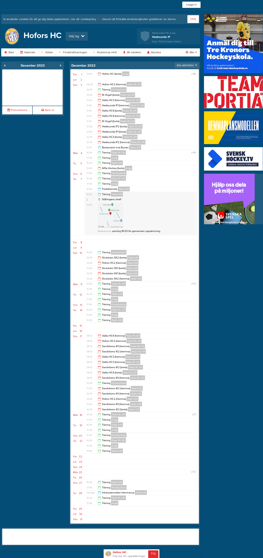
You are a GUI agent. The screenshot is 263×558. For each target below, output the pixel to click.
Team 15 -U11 (134, 84)
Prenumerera (17, 110)
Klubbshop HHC (105, 52)
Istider (47, 52)
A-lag (126, 73)
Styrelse (154, 52)
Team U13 (135, 147)
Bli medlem (132, 52)
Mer (191, 52)
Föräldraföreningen (73, 52)
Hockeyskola (119, 89)
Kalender (27, 52)
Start (9, 52)
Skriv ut (47, 110)
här (99, 19)
